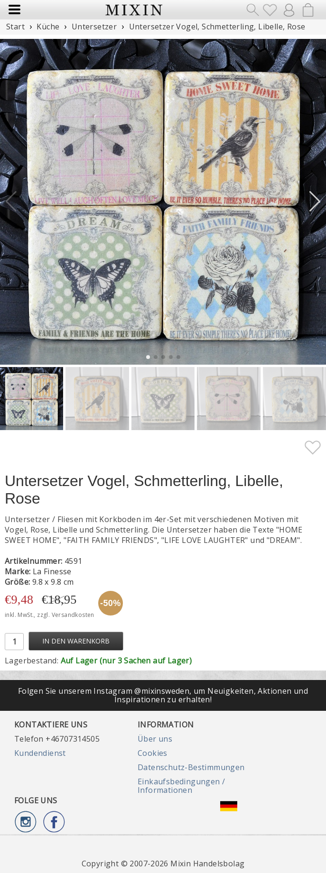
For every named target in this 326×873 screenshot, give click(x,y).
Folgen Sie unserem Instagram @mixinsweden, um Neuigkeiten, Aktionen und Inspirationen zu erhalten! (163, 695)
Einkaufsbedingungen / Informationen (181, 785)
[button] (314, 201)
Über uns (155, 739)
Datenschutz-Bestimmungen (191, 767)
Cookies (153, 753)
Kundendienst (40, 753)
